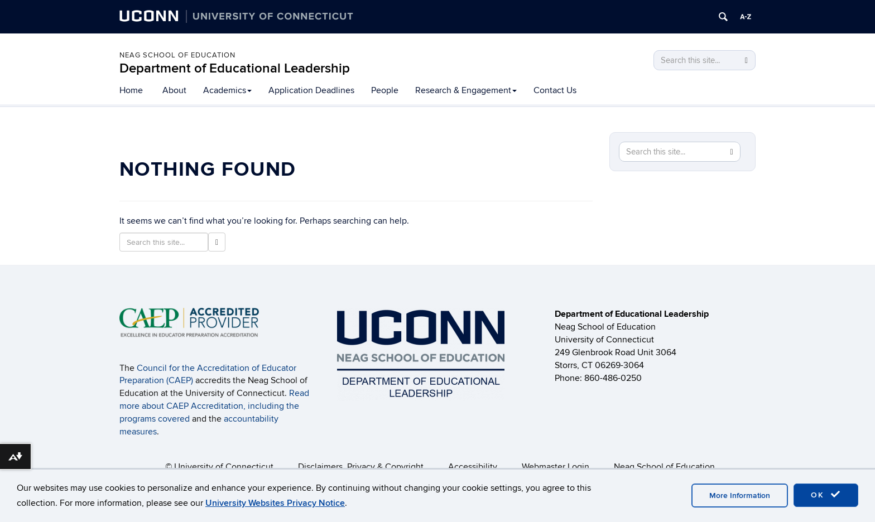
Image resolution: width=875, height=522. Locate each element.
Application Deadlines (311, 90)
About (174, 90)
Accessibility (472, 466)
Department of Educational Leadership (234, 68)
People (384, 90)
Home (131, 90)
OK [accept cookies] (826, 495)
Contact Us (554, 90)
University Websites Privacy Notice (275, 503)
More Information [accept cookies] (739, 495)
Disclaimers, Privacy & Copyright (361, 466)
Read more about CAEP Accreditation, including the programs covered (214, 406)
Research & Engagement (466, 90)
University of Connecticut (223, 466)
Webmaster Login (555, 466)
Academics (227, 90)
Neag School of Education (177, 55)
